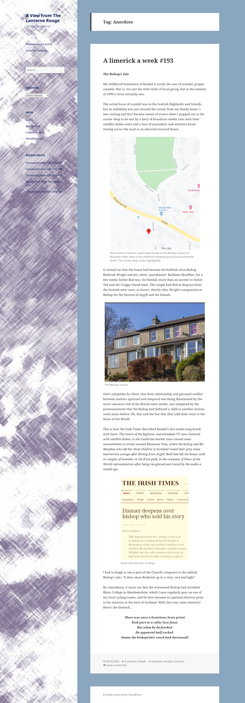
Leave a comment (116, 665)
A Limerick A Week (135, 661)
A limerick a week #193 (138, 60)
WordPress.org (35, 138)
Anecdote (156, 661)
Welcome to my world (39, 44)
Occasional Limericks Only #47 (44, 175)
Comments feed (35, 132)
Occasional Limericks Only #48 (44, 169)
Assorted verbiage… (38, 50)
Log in (29, 120)
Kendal (168, 661)
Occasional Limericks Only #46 (44, 191)
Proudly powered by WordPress (122, 694)
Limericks (178, 661)
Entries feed (33, 126)
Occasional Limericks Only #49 (44, 163)
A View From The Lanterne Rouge (43, 18)
